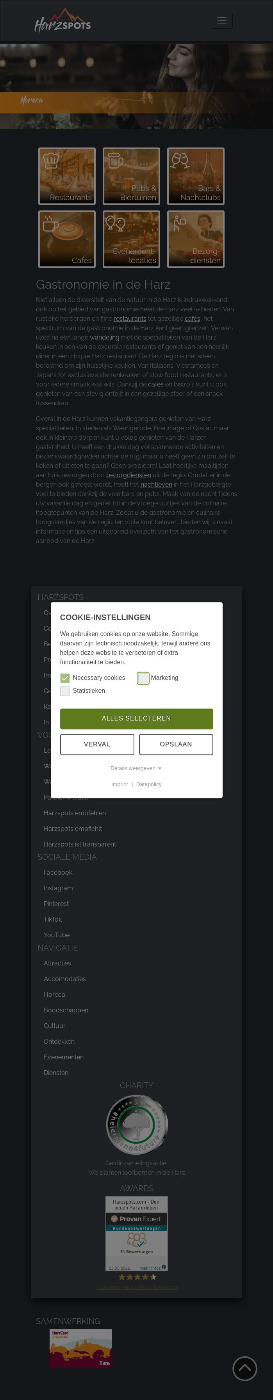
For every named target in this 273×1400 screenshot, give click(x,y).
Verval (97, 744)
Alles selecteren (136, 718)
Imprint (119, 784)
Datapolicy (149, 784)
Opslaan (176, 744)
